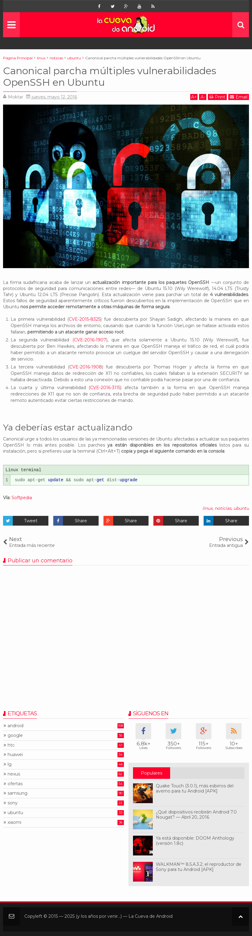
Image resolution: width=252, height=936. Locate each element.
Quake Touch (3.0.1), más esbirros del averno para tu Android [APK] (194, 788)
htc (11, 745)
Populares (151, 773)
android (15, 725)
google (15, 735)
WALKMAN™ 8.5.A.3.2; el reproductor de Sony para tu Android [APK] (198, 867)
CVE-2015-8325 (84, 319)
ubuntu (241, 508)
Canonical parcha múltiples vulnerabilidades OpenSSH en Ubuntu (109, 76)
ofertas (15, 783)
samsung (17, 793)
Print (217, 97)
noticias (223, 508)
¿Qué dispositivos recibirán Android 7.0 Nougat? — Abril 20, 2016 (196, 814)
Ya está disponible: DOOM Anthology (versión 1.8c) (195, 840)
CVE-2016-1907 (90, 340)
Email (238, 97)
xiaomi (14, 822)
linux (207, 508)
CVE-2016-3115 (105, 387)
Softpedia (22, 497)
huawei (15, 754)
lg (10, 764)
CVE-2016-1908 (85, 367)
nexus (14, 774)
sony (13, 803)
